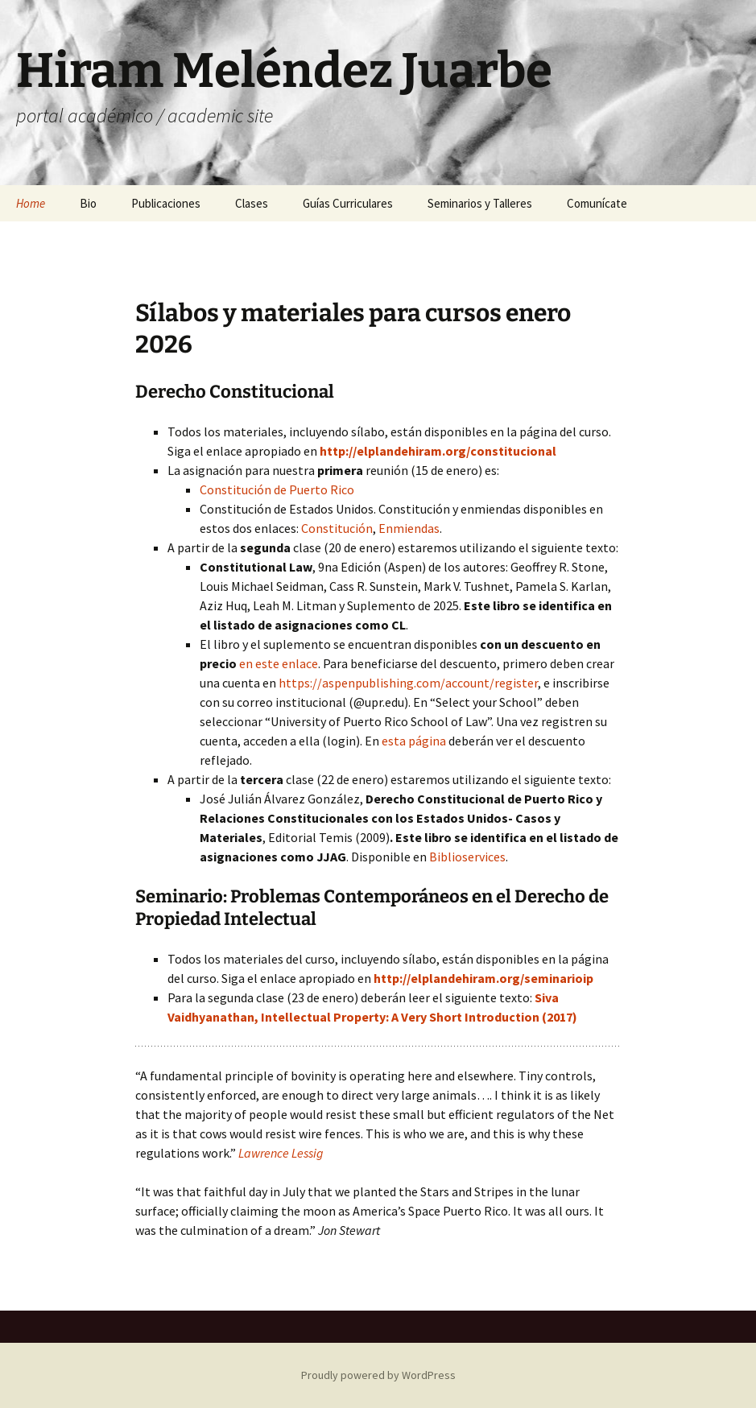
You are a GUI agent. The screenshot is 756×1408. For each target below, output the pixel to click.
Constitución (337, 528)
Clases (251, 203)
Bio (88, 203)
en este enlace (278, 663)
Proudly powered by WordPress (378, 1375)
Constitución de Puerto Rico (277, 489)
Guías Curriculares (348, 203)
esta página (414, 741)
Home (30, 203)
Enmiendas (409, 528)
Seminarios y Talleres (480, 203)
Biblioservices (467, 857)
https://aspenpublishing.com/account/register (408, 683)
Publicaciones (165, 203)
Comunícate (597, 203)
